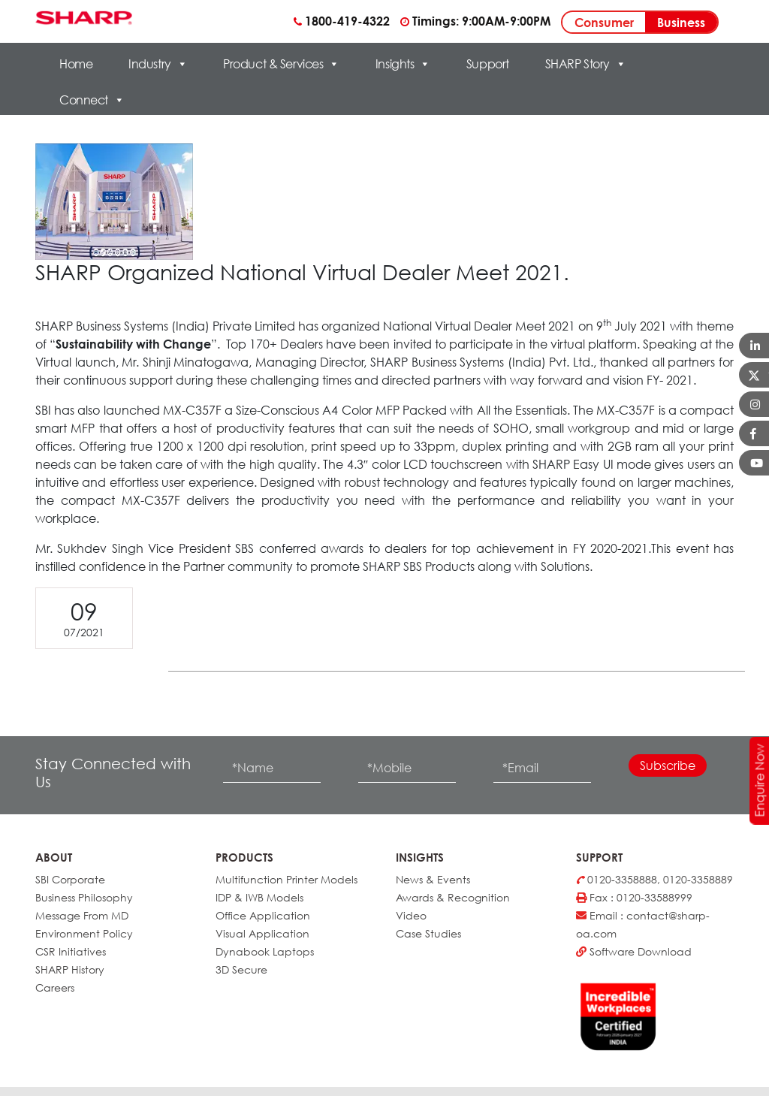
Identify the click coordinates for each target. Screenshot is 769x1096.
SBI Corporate (70, 879)
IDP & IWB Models (259, 897)
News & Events (433, 879)
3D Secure (241, 969)
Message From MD (81, 915)
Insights (402, 64)
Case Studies (428, 933)
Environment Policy (84, 933)
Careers (54, 987)
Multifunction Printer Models (286, 879)
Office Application (263, 915)
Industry (157, 64)
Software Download (634, 951)
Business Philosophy (84, 897)
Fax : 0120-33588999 (634, 897)
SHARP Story (585, 64)
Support (487, 63)
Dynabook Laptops (265, 951)
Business (681, 22)
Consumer (604, 22)
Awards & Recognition (453, 897)
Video (411, 915)
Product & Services (281, 64)
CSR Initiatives (70, 951)
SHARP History (69, 969)
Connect (91, 100)
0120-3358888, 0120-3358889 (654, 879)
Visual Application (262, 933)
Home (75, 63)
